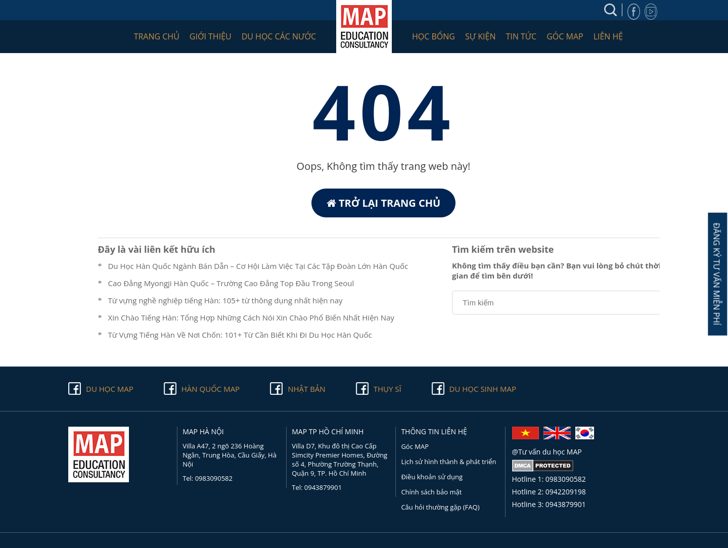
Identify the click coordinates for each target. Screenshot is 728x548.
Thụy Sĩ (387, 389)
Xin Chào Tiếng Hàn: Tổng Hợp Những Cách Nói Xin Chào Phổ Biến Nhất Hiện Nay (251, 317)
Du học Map (109, 389)
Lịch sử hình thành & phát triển (448, 461)
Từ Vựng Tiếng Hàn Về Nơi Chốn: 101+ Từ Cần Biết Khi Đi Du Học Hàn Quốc (240, 335)
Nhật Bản (306, 389)
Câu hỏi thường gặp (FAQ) (440, 507)
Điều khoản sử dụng (432, 476)
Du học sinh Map (482, 389)
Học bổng (433, 36)
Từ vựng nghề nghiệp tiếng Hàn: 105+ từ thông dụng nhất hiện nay (225, 300)
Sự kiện (480, 36)
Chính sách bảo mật (431, 491)
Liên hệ (608, 36)
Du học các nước (279, 36)
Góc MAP (565, 36)
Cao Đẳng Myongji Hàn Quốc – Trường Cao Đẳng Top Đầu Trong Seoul (231, 283)
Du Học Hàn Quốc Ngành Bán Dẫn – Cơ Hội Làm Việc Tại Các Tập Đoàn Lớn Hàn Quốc (258, 266)
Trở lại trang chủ (383, 203)
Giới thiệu (211, 36)
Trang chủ (156, 36)
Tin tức (521, 36)
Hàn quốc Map (210, 389)
